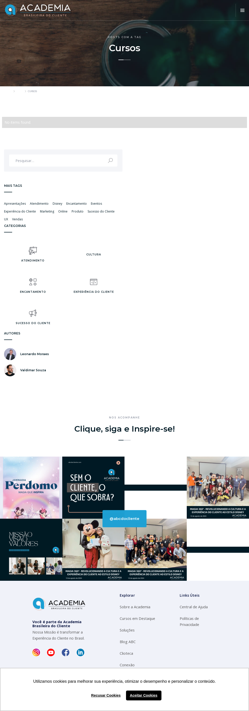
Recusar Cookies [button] (106, 695)
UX (6, 219)
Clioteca (126, 653)
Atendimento (39, 203)
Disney (57, 203)
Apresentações (15, 203)
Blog (19, 91)
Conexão (127, 665)
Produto (78, 211)
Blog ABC (128, 641)
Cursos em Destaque (137, 618)
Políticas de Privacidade (189, 621)
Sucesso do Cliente (101, 211)
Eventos (96, 203)
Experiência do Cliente (20, 211)
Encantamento (76, 203)
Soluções (127, 630)
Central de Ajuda (194, 606)
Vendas (17, 219)
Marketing (47, 211)
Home (8, 91)
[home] (38, 10)
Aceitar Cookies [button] (143, 695)
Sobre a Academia (135, 606)
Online (63, 211)
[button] (242, 10)
